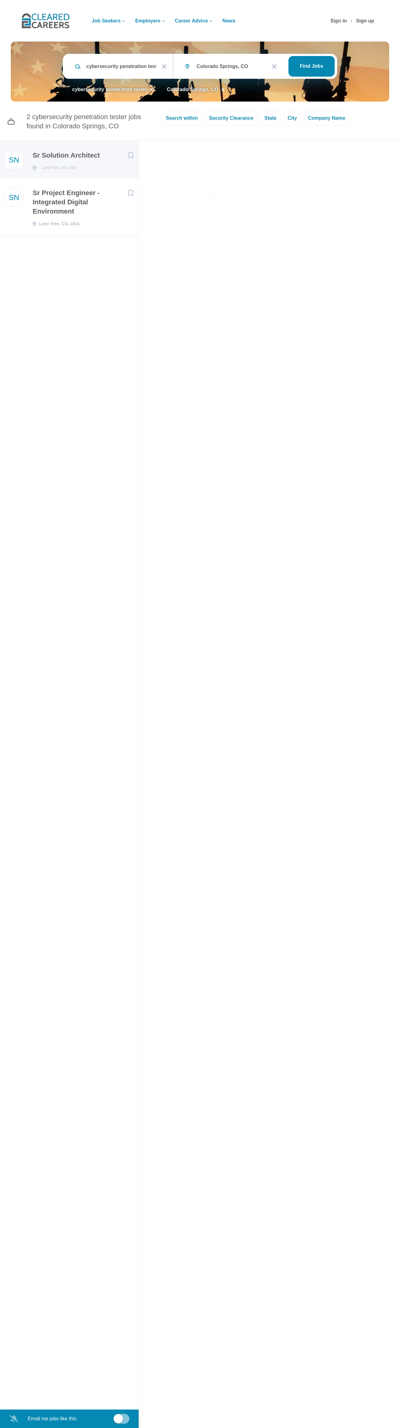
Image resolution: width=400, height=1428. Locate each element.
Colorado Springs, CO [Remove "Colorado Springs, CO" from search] (192, 89)
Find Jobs (311, 66)
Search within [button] (182, 118)
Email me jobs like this (52, 1418)
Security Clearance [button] (231, 118)
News (228, 20)
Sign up (365, 20)
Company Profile (195, 1401)
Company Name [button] (326, 118)
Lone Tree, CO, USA (196, 223)
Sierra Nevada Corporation (250, 174)
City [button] (292, 118)
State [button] (270, 118)
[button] (376, 195)
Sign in (338, 20)
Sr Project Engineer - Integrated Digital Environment (66, 204)
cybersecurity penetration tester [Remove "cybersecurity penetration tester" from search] (109, 89)
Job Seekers (106, 20)
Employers (148, 20)
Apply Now (233, 194)
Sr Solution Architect (66, 155)
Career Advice (191, 20)
